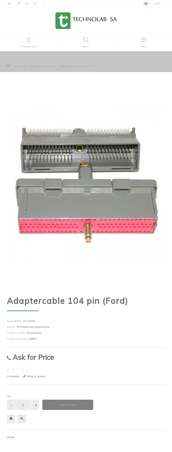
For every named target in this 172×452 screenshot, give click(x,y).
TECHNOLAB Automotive (32, 327)
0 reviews (13, 376)
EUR (158, 3)
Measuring (20, 66)
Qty (9, 396)
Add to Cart (67, 404)
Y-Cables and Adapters (42, 66)
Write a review (34, 376)
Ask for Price (30, 357)
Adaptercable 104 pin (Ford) (74, 66)
